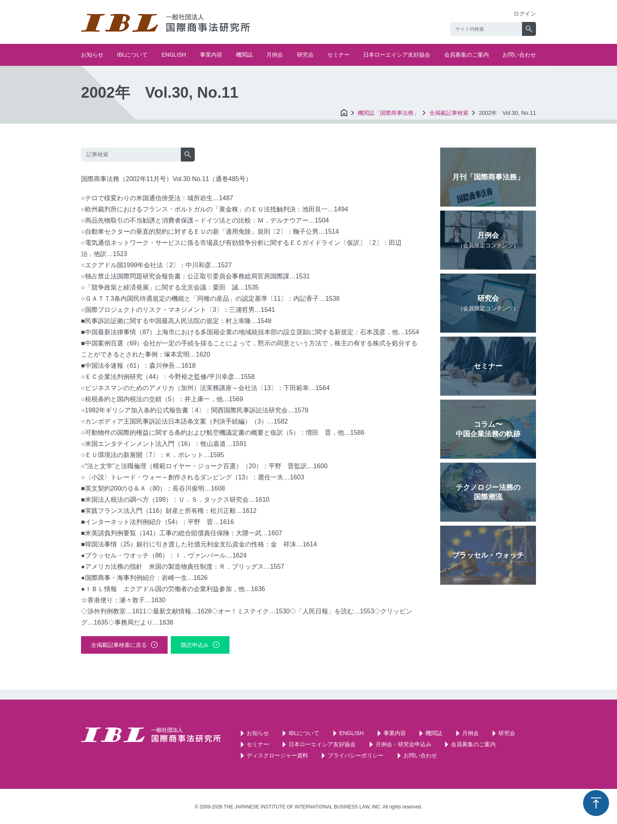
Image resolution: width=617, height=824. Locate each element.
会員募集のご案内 (466, 54)
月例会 (274, 54)
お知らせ (92, 54)
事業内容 (211, 54)
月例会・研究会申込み (403, 744)
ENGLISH (174, 54)
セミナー (338, 54)
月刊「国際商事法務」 (488, 177)
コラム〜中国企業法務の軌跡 (488, 429)
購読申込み (195, 645)
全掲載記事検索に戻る (119, 645)
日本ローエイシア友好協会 (396, 54)
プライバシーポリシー (356, 755)
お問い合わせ (519, 54)
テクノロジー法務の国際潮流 (488, 492)
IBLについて (132, 54)
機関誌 (244, 54)
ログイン (525, 13)
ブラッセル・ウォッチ (488, 555)
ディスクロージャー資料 (277, 755)
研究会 (305, 54)
